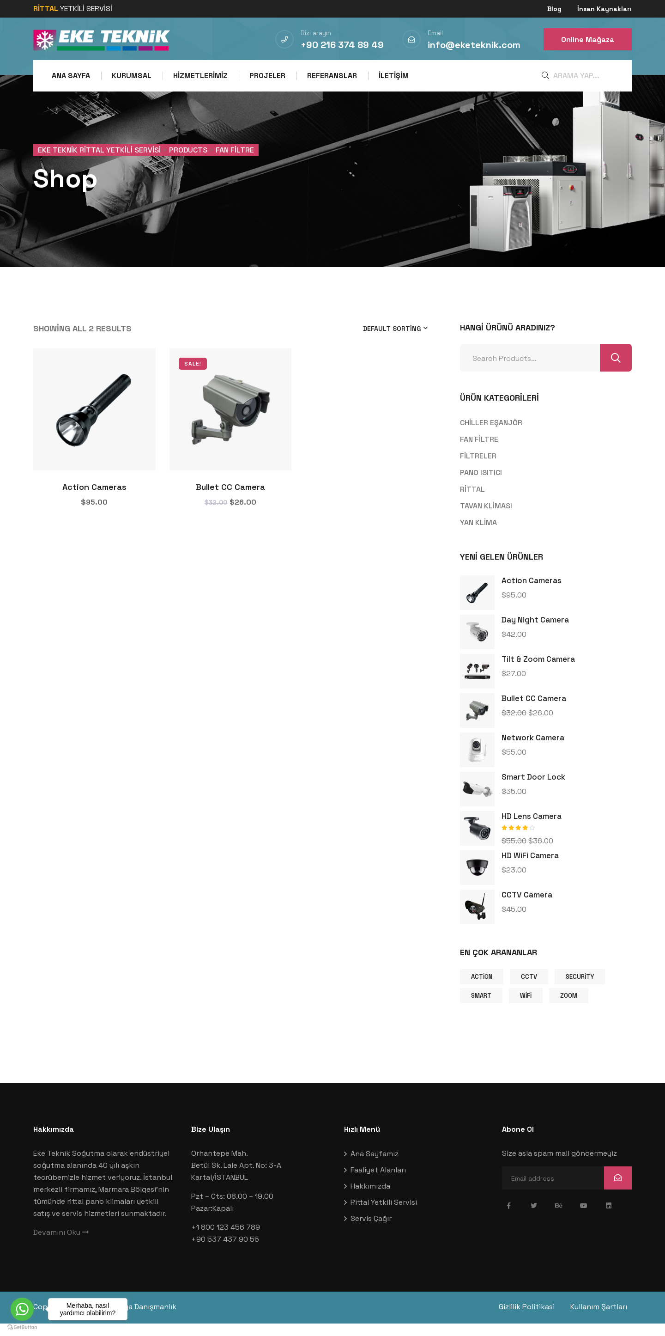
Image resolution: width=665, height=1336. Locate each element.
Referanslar (332, 75)
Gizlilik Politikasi (527, 1320)
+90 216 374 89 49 (342, 45)
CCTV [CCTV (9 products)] (529, 990)
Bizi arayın (316, 33)
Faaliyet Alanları (378, 1184)
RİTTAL (472, 502)
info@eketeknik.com (474, 45)
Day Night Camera (535, 633)
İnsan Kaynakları (604, 9)
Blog (554, 9)
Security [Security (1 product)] (580, 990)
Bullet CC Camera (230, 500)
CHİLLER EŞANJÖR (491, 436)
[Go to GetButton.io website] (22, 1327)
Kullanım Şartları (603, 1320)
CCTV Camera (527, 908)
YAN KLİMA (478, 536)
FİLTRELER (478, 469)
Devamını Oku (61, 1246)
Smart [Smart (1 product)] (481, 1009)
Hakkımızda (370, 1200)
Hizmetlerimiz (200, 75)
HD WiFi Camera (530, 869)
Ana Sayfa (71, 75)
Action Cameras (94, 500)
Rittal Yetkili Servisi (384, 1216)
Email (435, 33)
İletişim (394, 75)
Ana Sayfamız (375, 1167)
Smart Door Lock (533, 791)
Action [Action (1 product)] (481, 990)
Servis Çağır (371, 1232)
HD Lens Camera (532, 830)
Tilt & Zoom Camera (538, 673)
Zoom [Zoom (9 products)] (568, 1009)
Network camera (533, 751)
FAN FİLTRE (479, 453)
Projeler (267, 75)
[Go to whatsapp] (22, 1309)
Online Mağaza (587, 39)
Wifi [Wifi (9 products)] (526, 1009)
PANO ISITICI (481, 486)
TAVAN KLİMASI (486, 519)
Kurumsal (131, 75)
